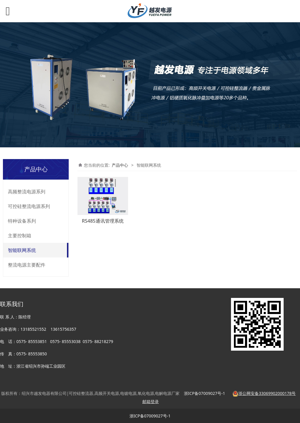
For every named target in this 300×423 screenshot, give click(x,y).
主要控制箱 (19, 235)
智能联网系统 (22, 250)
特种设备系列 (22, 221)
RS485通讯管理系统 (102, 221)
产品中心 (120, 165)
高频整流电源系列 (26, 191)
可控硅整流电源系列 (29, 206)
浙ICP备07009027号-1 (150, 416)
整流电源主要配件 (26, 265)
